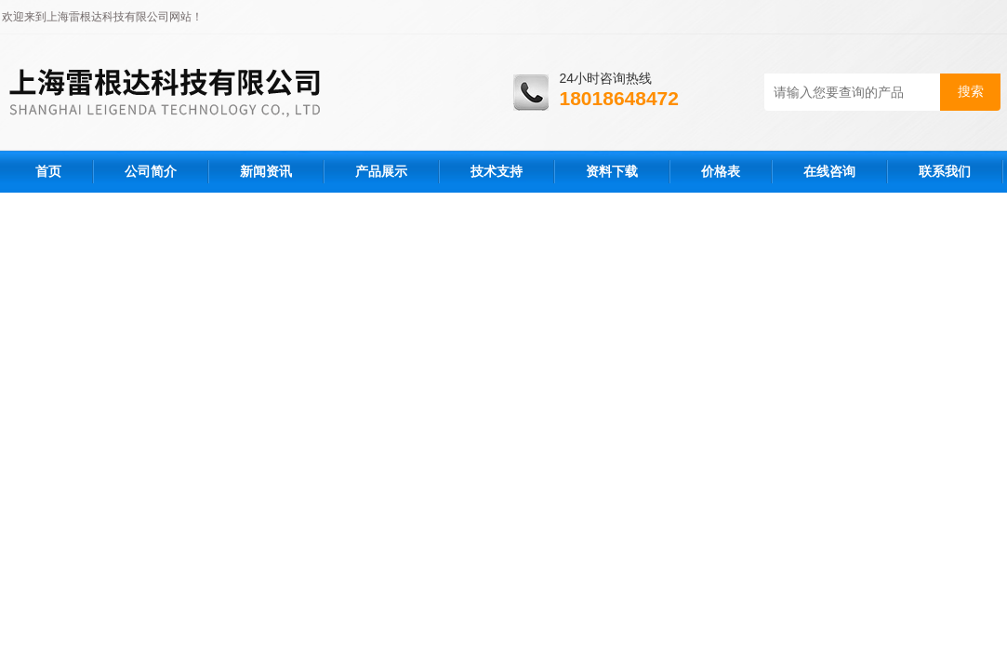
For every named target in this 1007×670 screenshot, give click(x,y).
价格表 (720, 171)
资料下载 (612, 171)
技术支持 (496, 171)
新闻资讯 (266, 171)
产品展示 (381, 171)
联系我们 (945, 171)
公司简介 (151, 171)
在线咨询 (829, 171)
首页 (48, 171)
